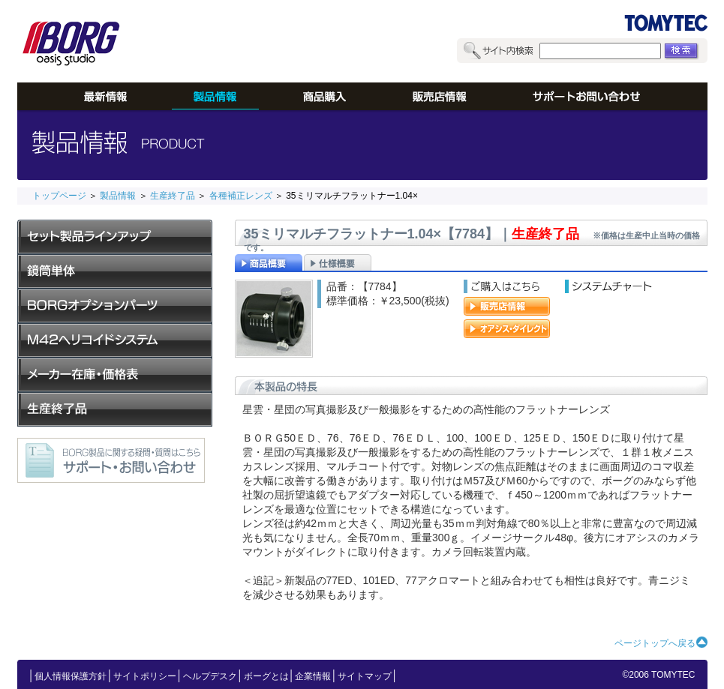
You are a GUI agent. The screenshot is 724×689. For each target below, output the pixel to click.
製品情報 (118, 195)
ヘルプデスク (210, 676)
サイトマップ (365, 676)
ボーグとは (266, 676)
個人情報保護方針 (71, 676)
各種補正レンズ (240, 195)
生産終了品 (172, 195)
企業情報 (313, 676)
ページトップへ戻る (654, 643)
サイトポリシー (144, 676)
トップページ (59, 195)
